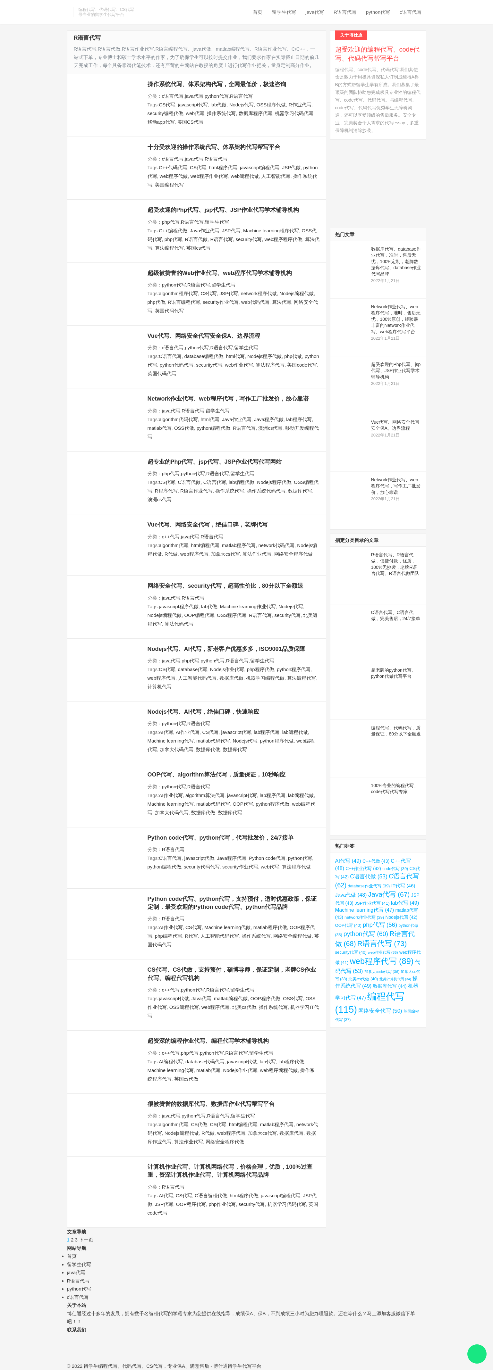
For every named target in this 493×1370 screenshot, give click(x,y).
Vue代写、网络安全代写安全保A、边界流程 (204, 336)
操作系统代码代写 (266, 491)
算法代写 (281, 302)
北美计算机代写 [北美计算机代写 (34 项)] (395, 979)
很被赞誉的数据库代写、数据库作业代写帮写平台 (211, 1104)
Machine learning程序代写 (271, 230)
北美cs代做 (244, 1007)
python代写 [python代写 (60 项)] (366, 933)
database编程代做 (204, 356)
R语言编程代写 (184, 302)
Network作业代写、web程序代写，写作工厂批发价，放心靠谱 (228, 398)
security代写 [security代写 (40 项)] (351, 952)
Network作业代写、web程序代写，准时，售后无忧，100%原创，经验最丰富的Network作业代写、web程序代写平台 (396, 319)
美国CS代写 (190, 122)
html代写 (235, 356)
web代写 (195, 113)
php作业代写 (222, 1204)
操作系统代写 (221, 113)
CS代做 (199, 1124)
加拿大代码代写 (176, 749)
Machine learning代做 (227, 927)
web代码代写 (255, 302)
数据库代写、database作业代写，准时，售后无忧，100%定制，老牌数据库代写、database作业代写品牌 (396, 261)
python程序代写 (293, 669)
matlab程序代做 (270, 927)
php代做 (156, 302)
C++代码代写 (173, 167)
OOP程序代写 (191, 1204)
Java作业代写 (204, 230)
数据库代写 (300, 491)
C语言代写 (170, 356)
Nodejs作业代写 (227, 669)
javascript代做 (199, 858)
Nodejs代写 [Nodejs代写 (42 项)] (401, 917)
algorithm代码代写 (178, 419)
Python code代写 (267, 858)
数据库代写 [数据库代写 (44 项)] (389, 986)
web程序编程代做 (279, 1070)
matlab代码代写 (213, 740)
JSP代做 (291, 167)
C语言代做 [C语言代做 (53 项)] (368, 876)
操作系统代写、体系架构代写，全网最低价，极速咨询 (217, 84)
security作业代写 (221, 302)
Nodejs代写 (241, 104)
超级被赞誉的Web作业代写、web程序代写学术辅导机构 (220, 273)
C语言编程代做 (211, 1195)
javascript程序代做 (178, 606)
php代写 (171, 222)
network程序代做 (259, 293)
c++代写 (171, 536)
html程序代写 (223, 167)
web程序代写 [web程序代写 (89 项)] (381, 961)
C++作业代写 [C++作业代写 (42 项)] (363, 868)
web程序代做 (174, 176)
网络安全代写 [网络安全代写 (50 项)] (380, 1011)
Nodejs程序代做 (264, 356)
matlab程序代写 (239, 545)
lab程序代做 (291, 1061)
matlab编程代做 (231, 998)
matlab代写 (160, 428)
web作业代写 (239, 365)
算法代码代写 (179, 624)
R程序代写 (166, 491)
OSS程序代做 (271, 104)
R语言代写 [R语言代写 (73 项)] (382, 944)
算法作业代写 (256, 554)
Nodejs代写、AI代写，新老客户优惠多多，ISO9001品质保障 (226, 649)
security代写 (249, 239)
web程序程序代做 (283, 239)
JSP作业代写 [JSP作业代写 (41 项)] (372, 903)
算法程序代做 (296, 866)
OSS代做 (184, 428)
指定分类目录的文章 (356, 540)
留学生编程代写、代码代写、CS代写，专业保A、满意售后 (146, 1366)
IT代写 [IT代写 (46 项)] (403, 885)
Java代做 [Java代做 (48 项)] (351, 895)
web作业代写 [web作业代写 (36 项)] (383, 952)
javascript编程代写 (259, 167)
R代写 (191, 936)
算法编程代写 (169, 248)
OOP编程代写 (199, 615)
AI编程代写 (171, 1061)
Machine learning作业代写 (248, 606)
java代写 (315, 12)
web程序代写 (194, 554)
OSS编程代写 (184, 1007)
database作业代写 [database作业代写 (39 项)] (369, 886)
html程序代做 (244, 1195)
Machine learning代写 (171, 740)
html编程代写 (205, 545)
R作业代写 (300, 104)
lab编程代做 (241, 482)
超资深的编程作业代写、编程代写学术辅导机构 (208, 1041)
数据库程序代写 (255, 113)
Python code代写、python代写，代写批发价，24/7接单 (220, 837)
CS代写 (167, 104)
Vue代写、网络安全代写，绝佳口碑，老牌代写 (208, 524)
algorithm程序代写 (178, 293)
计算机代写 (160, 686)
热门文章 (344, 234)
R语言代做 (196, 239)
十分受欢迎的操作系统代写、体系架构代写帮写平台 (214, 147)
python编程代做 (213, 428)
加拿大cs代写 (225, 554)
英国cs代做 (186, 1079)
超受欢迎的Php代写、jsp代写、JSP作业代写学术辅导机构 (223, 210)
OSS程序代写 (231, 615)
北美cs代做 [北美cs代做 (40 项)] (363, 978)
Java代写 (201, 998)
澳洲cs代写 (270, 428)
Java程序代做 (269, 419)
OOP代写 (243, 804)
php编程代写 (168, 936)
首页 (257, 12)
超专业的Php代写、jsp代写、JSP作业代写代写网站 (215, 462)
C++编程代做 (173, 230)
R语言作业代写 (196, 491)
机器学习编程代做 (265, 678)
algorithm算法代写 (205, 795)
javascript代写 (193, 104)
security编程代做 (165, 113)
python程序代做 (277, 740)
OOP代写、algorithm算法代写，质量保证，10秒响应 (216, 774)
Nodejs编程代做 (296, 293)
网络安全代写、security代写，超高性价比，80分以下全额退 (225, 586)
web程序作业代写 (209, 176)
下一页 (86, 1239)
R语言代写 (345, 12)
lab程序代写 (299, 419)
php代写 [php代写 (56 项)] (380, 924)
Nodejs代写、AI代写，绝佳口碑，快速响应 (203, 712)
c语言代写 (410, 12)
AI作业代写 (188, 732)
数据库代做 (231, 678)
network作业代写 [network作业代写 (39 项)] (364, 917)
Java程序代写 (231, 858)
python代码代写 (176, 365)
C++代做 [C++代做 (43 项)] (375, 861)
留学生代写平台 (244, 1366)
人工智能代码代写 (197, 678)
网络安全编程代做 (292, 936)
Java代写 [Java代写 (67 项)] (389, 894)
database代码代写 (205, 1061)
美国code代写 (302, 365)
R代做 (171, 554)
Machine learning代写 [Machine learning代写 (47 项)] (364, 910)
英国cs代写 (198, 248)
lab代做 (218, 104)
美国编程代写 (169, 184)
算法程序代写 (270, 365)
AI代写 (166, 732)
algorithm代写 (173, 545)
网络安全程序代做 (293, 554)
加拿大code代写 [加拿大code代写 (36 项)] (382, 971)
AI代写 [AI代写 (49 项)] (348, 861)
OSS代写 (293, 998)
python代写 (378, 12)
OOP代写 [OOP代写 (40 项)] (348, 925)
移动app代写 (161, 122)
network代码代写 (276, 545)
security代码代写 (202, 866)
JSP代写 (231, 230)
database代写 (193, 669)
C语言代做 (189, 482)
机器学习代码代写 (294, 113)
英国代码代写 (169, 310)
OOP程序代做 (265, 998)
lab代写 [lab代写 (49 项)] (405, 903)
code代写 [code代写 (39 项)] (395, 868)
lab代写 (268, 1061)
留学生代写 (284, 12)
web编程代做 (245, 176)
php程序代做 (260, 669)
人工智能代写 (275, 176)
